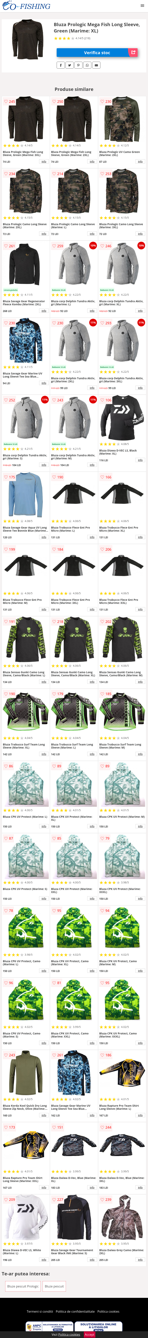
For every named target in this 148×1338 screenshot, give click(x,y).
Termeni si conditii (40, 1311)
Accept (89, 1334)
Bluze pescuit (54, 1286)
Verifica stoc (111, 52)
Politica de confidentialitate (75, 1311)
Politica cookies (108, 1311)
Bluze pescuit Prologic (23, 1286)
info (44, 161)
